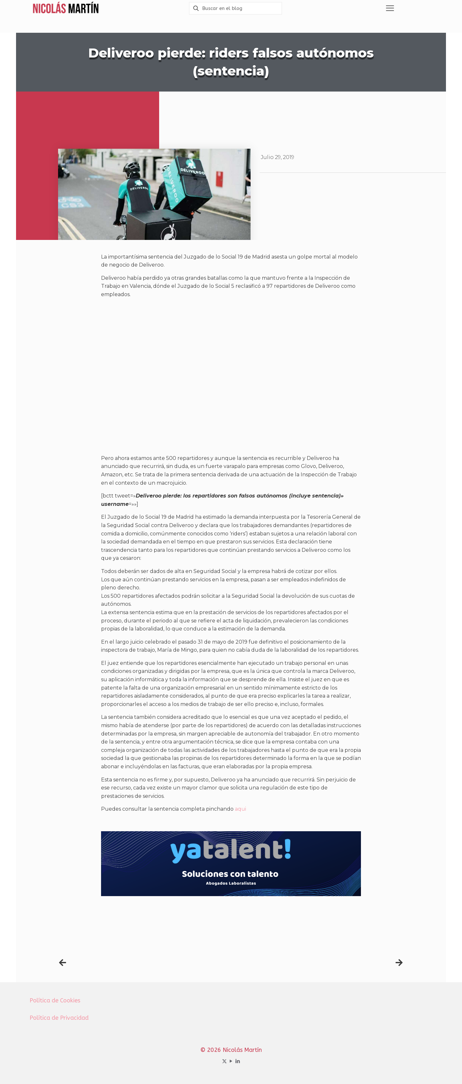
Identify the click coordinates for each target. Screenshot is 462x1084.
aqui (240, 809)
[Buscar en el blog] (235, 8)
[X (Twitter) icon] (224, 1061)
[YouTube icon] (231, 1061)
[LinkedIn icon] (237, 1061)
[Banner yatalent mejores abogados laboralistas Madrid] (231, 894)
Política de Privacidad (59, 1017)
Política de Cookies (55, 1000)
